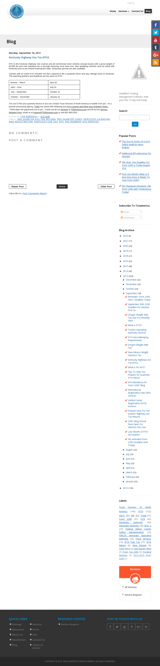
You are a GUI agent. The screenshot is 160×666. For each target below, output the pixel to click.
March (129, 472)
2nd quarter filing (142, 548)
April (128, 467)
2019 (126, 250)
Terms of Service (37, 646)
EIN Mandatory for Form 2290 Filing (137, 384)
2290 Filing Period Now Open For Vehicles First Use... (137, 424)
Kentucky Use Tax (46, 121)
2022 (126, 235)
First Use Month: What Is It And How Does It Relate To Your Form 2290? (136, 177)
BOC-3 (147, 525)
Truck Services (143, 538)
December (131, 279)
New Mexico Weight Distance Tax (138, 354)
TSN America (29, 116)
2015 (126, 266)
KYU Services (90, 121)
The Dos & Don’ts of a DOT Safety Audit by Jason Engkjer (136, 144)
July (128, 454)
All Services (131, 587)
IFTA (140, 511)
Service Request (133, 594)
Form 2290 (125, 519)
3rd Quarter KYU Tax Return (36, 119)
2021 (126, 240)
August (130, 449)
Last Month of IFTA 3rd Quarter (138, 433)
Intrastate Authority (131, 522)
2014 (126, 271)
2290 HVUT (124, 548)
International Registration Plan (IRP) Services (139, 392)
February (130, 476)
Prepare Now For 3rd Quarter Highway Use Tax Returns (139, 413)
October (130, 288)
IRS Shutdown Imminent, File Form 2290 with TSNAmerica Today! (136, 189)
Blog (148, 11)
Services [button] (123, 11)
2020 (126, 245)
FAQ (34, 634)
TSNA (143, 515)
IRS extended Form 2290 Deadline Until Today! (138, 442)
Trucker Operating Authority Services (137, 331)
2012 (126, 487)
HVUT (122, 515)
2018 (126, 255)
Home (113, 11)
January (130, 481)
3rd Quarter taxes (69, 119)
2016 (126, 261)
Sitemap (16, 624)
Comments (128, 217)
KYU (61, 121)
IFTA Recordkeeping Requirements (138, 339)
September (132, 293)
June (128, 458)
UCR (142, 519)
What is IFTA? (135, 325)
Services (37, 624)
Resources (18, 629)
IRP (132, 515)
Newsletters (19, 639)
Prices (35, 629)
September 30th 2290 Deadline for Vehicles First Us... (139, 307)
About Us (17, 634)
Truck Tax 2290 (130, 551)
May (128, 463)
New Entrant (139, 545)
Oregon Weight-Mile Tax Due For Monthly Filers (139, 317)
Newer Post (17, 186)
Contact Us (137, 11)
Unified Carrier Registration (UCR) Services (137, 403)
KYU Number (73, 121)
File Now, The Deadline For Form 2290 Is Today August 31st (136, 165)
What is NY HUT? (136, 367)
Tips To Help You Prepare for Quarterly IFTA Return (139, 374)
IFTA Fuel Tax (132, 542)
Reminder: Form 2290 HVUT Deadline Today (139, 298)
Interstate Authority (129, 525)
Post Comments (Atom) (34, 193)
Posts (125, 211)
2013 (126, 276)
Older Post (106, 186)
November (131, 284)
